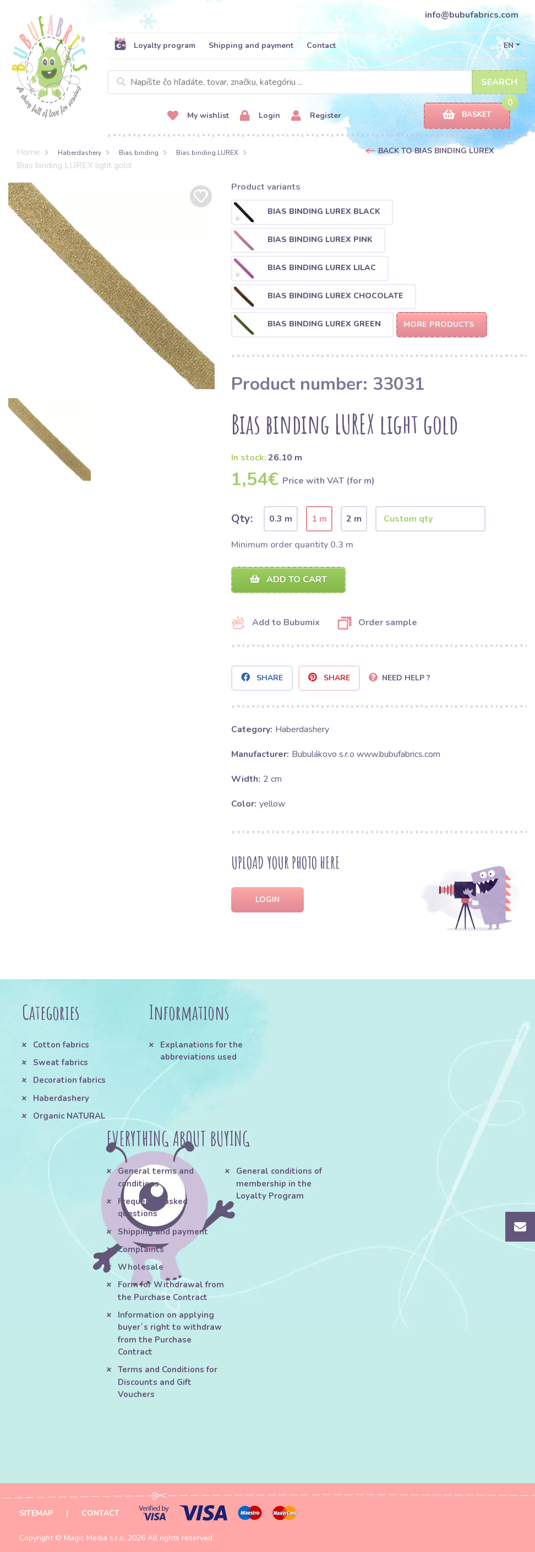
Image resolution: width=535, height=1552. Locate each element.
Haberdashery (79, 152)
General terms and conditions (156, 1177)
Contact (321, 45)
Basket (467, 115)
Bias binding (139, 152)
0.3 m (280, 519)
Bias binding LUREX (207, 152)
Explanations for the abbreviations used (201, 1050)
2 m (354, 519)
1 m (319, 519)
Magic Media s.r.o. (94, 1538)
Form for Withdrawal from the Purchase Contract (171, 1290)
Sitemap (36, 1513)
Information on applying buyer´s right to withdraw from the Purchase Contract (170, 1333)
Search (499, 82)
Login (260, 116)
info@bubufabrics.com (471, 15)
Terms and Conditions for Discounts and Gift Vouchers (167, 1382)
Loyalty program (154, 45)
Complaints (141, 1249)
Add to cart (288, 579)
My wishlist (198, 116)
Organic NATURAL (69, 1115)
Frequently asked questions (153, 1207)
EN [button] (509, 45)
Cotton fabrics (61, 1044)
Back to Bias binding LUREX (436, 151)
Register (316, 116)
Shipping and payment (251, 45)
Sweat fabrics (60, 1062)
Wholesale (140, 1266)
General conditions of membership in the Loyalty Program (279, 1183)
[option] (111, 285)
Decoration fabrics (69, 1080)
